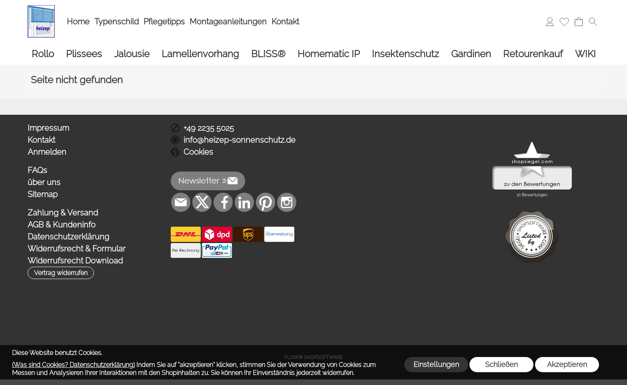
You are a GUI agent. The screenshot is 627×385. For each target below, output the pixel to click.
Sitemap (43, 194)
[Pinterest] (266, 202)
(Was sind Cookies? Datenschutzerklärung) (73, 365)
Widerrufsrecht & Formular (77, 248)
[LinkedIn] (244, 202)
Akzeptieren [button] (567, 364)
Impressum (48, 128)
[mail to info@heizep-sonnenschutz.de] (181, 202)
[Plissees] (84, 54)
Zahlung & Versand (63, 212)
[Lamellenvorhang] (200, 54)
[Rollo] (43, 54)
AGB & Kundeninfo (62, 224)
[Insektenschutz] (405, 54)
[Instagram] (287, 202)
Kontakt (285, 21)
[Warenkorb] (578, 21)
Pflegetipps (164, 21)
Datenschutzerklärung (68, 236)
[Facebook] (223, 202)
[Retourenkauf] (533, 54)
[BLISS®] (268, 54)
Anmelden (47, 152)
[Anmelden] (550, 21)
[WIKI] (585, 54)
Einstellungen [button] (436, 364)
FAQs (37, 170)
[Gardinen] (471, 54)
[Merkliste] (564, 21)
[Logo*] (41, 8)
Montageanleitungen (228, 21)
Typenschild (116, 21)
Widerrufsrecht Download (75, 260)
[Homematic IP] (329, 54)
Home (78, 21)
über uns (44, 182)
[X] (202, 202)
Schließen (501, 364)
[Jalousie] (132, 54)
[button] (593, 21)
